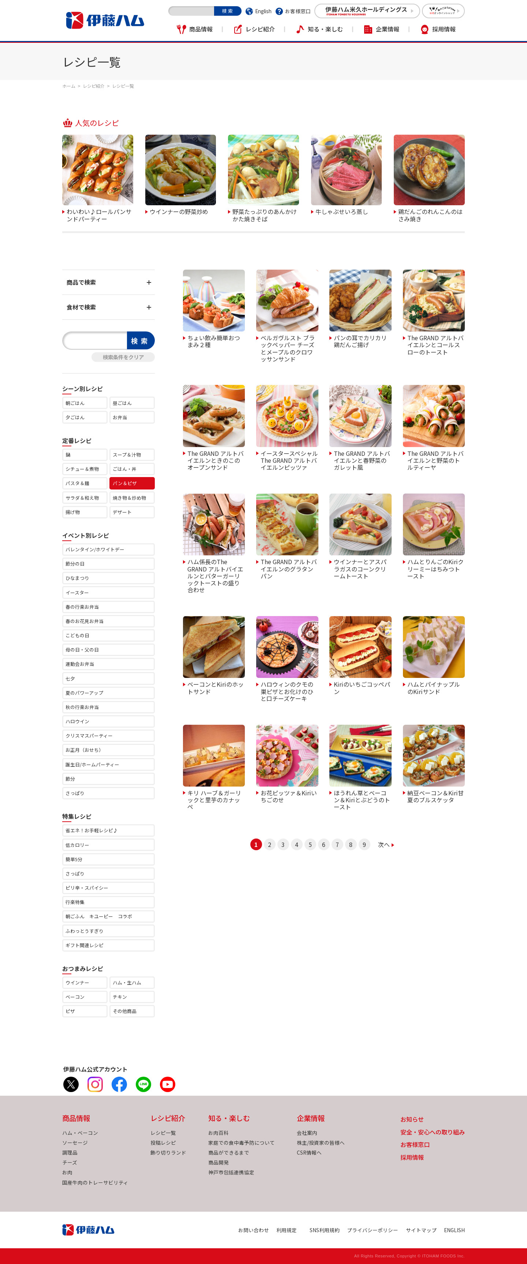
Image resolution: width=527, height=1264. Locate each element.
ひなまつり (77, 577)
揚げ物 (73, 512)
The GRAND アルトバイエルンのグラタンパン (289, 568)
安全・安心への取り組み (432, 1132)
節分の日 (75, 563)
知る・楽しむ (325, 29)
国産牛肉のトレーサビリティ (95, 1182)
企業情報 (387, 29)
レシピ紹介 (260, 29)
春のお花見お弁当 (85, 621)
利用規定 (286, 1230)
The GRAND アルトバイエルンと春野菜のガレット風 (362, 460)
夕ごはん (75, 417)
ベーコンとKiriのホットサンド (215, 687)
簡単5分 (74, 859)
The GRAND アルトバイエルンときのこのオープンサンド (215, 460)
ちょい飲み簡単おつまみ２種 (213, 340)
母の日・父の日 (82, 649)
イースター (77, 592)
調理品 (70, 1152)
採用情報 (444, 29)
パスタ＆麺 (77, 483)
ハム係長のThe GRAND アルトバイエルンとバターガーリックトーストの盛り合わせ (215, 575)
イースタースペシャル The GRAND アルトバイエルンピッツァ (289, 460)
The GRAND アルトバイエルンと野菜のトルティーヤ (435, 460)
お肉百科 (218, 1133)
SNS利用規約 (325, 1230)
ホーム (68, 86)
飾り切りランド (168, 1152)
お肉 (67, 1172)
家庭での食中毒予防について (241, 1142)
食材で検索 (81, 307)
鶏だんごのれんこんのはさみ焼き (430, 214)
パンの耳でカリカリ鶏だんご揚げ (360, 340)
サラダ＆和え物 (82, 497)
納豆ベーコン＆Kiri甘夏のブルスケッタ (435, 795)
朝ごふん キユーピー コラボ (99, 916)
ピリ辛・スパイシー (87, 887)
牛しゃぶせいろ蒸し (341, 211)
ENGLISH (454, 1230)
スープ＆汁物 (127, 454)
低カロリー (77, 844)
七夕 (70, 678)
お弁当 (120, 417)
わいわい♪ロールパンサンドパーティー (99, 214)
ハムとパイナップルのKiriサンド (433, 687)
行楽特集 (75, 902)
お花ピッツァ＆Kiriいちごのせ (289, 795)
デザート (122, 512)
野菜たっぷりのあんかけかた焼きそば (264, 214)
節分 (70, 778)
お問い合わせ (253, 1230)
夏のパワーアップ (84, 692)
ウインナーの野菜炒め (179, 211)
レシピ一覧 (163, 1133)
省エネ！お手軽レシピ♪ (92, 830)
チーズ (69, 1162)
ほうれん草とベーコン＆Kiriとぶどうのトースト (362, 799)
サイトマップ (421, 1230)
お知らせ (412, 1120)
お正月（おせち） (85, 749)
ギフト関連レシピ (85, 945)
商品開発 (218, 1162)
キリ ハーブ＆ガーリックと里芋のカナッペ (214, 799)
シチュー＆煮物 (82, 468)
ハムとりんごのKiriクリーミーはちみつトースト (435, 568)
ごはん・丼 (125, 468)
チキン (120, 996)
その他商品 (125, 1011)
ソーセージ (75, 1142)
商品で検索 (81, 282)
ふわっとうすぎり (85, 930)
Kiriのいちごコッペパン (362, 687)
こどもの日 (77, 635)
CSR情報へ (309, 1152)
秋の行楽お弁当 (82, 707)
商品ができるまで (228, 1152)
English (263, 11)
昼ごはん (122, 403)
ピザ (70, 1011)
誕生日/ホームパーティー (92, 764)
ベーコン (75, 996)
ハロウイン (77, 721)
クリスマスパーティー (89, 735)
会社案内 (307, 1133)
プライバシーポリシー (372, 1230)
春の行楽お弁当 (82, 606)
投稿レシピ (163, 1142)
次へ (384, 844)
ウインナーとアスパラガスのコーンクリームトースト (360, 568)
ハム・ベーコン (80, 1133)
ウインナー (77, 982)
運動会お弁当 (80, 663)
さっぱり (75, 792)
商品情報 (201, 29)
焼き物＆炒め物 (129, 497)
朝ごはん (75, 403)
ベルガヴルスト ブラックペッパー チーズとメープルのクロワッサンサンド (288, 348)
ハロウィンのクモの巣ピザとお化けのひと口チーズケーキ (287, 691)
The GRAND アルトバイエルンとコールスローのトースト (435, 344)
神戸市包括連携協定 (231, 1172)
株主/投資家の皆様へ (321, 1142)
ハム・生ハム (127, 982)
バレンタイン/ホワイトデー (95, 549)
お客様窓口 (298, 11)
